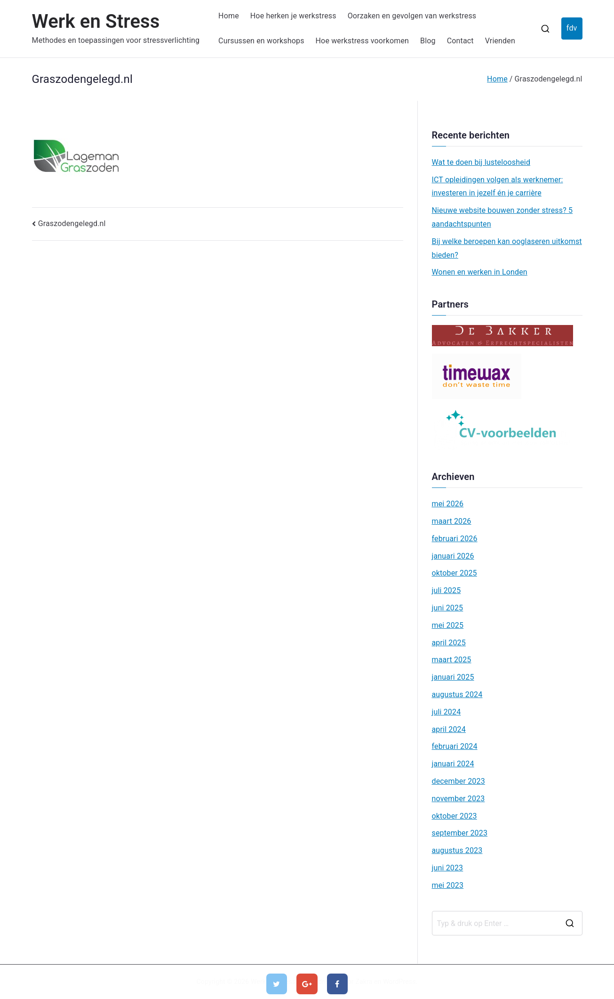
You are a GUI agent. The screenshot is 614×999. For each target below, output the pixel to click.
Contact (460, 40)
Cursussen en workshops (261, 40)
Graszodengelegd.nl (72, 223)
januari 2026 (453, 556)
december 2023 (458, 781)
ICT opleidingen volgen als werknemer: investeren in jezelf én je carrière (497, 186)
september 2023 (460, 832)
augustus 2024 (457, 694)
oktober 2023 (454, 816)
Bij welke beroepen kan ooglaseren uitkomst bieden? (507, 248)
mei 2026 (448, 503)
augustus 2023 (457, 850)
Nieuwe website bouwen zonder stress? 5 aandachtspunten (502, 217)
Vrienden (500, 40)
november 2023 (458, 798)
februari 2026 (455, 538)
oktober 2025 (454, 573)
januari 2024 (453, 763)
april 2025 (449, 642)
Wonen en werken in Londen (479, 272)
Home (228, 15)
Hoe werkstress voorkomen (362, 40)
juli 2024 (446, 711)
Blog (428, 40)
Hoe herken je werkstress (293, 15)
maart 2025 (451, 659)
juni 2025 (447, 607)
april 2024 (449, 729)
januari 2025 (453, 677)
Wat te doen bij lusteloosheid (481, 162)
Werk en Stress (96, 21)
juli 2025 (446, 590)
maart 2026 (451, 521)
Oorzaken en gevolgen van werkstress (412, 15)
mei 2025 (448, 625)
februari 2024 (455, 746)
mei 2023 (448, 885)
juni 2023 (447, 867)
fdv (571, 28)
